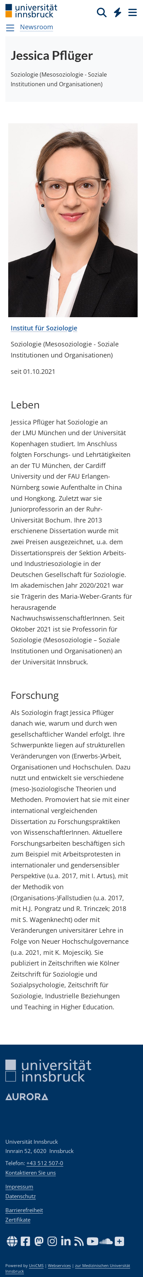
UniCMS (36, 1265)
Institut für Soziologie (44, 328)
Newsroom (36, 26)
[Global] (116, 11)
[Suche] (102, 12)
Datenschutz (20, 1196)
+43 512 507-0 (44, 1163)
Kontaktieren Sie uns (30, 1172)
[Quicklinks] (118, 12)
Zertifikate (17, 1219)
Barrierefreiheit (24, 1210)
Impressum (19, 1186)
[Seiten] (132, 12)
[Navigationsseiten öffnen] (10, 28)
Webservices (59, 1265)
